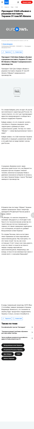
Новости (7, 7)
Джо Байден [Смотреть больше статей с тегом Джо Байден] (8, 354)
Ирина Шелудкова (8, 44)
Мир (12, 7)
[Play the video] (17, 29)
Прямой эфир (26, 2)
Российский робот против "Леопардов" (13, 327)
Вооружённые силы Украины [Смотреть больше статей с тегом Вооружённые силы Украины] (13, 345)
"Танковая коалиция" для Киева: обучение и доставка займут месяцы (14, 332)
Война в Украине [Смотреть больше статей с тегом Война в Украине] (9, 358)
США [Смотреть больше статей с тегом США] (18, 354)
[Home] (2, 7)
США (16, 7)
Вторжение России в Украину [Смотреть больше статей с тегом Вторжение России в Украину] (13, 349)
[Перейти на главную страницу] (6, 2)
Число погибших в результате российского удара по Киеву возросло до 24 (14, 338)
